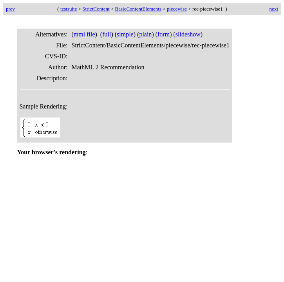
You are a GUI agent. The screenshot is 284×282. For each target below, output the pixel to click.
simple (125, 34)
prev (10, 9)
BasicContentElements (138, 9)
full (106, 34)
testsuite (68, 9)
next (274, 9)
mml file (84, 34)
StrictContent (95, 9)
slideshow (188, 34)
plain (145, 34)
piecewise (177, 9)
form (163, 34)
